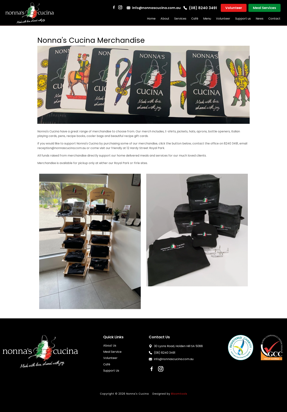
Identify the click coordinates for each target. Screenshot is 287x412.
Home (151, 18)
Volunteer (233, 7)
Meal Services (264, 7)
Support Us (111, 370)
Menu (207, 18)
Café (194, 18)
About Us (109, 345)
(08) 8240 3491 (200, 7)
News (259, 18)
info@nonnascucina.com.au (154, 7)
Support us (243, 18)
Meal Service (112, 351)
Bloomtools (179, 394)
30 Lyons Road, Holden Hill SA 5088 (176, 346)
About (165, 18)
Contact (274, 18)
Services (180, 18)
